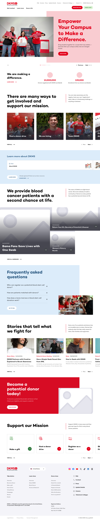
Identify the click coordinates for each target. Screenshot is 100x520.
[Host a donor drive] (30, 136)
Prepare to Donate (55, 487)
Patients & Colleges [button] (68, 3)
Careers (59, 3)
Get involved (11, 8)
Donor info (29, 8)
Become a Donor (11, 482)
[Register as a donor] (88, 449)
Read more (63, 53)
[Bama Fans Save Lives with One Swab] (46, 250)
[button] (27, 286)
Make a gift (88, 7)
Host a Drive (10, 487)
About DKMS (32, 482)
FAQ (38, 3)
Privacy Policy (20, 517)
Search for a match (56, 482)
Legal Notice (10, 517)
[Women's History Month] (71, 250)
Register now (77, 7)
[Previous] (8, 65)
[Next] (88, 65)
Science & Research (34, 487)
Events (8, 497)
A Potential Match (55, 485)
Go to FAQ (12, 308)
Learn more (20, 8)
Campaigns (10, 492)
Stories (9, 494)
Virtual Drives (10, 489)
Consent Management (32, 517)
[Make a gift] (30, 449)
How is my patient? (56, 494)
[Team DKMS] (89, 136)
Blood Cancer (32, 485)
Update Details (52, 3)
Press (46, 3)
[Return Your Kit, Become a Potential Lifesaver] (96, 226)
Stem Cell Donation (56, 489)
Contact (42, 3)
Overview (9, 480)
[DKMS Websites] (87, 3)
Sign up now (12, 407)
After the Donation (56, 492)
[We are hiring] (59, 136)
